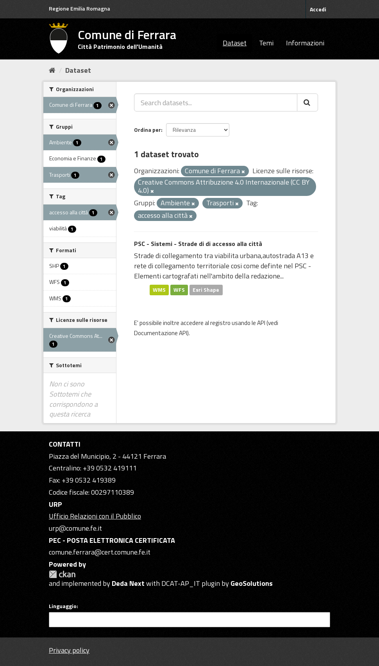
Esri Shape (206, 290)
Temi (266, 43)
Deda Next (128, 583)
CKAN (62, 574)
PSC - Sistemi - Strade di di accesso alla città (198, 243)
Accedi (318, 9)
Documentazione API (160, 333)
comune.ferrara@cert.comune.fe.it (99, 552)
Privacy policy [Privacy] (69, 650)
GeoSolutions (252, 583)
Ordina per (147, 130)
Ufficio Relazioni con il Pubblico (95, 516)
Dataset (235, 43)
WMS (159, 290)
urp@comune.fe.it (75, 528)
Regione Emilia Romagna (79, 8)
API (261, 322)
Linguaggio (63, 606)
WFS (179, 290)
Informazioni (305, 43)
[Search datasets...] (215, 102)
